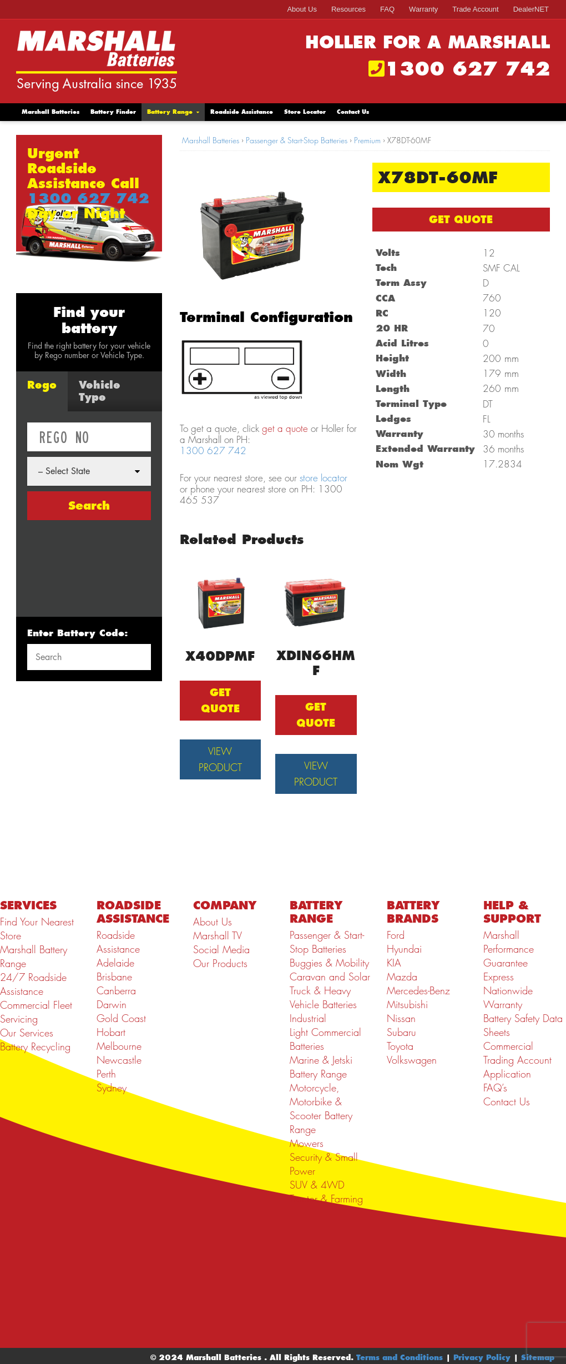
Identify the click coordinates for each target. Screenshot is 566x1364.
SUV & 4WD (317, 1185)
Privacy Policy (482, 1357)
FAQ (387, 9)
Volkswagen (412, 1060)
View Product (220, 759)
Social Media (221, 949)
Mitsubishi (407, 1004)
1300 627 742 (467, 68)
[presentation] (72, 566)
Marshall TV (217, 935)
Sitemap (537, 1357)
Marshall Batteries (50, 111)
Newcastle (119, 1060)
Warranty (423, 9)
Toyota (400, 1046)
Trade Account (475, 9)
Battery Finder (113, 111)
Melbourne (119, 1046)
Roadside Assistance (241, 111)
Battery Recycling (35, 1046)
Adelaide (115, 963)
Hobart (111, 1032)
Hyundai (404, 949)
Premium (367, 140)
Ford (396, 935)
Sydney (112, 1087)
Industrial (308, 1018)
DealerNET (531, 9)
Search (89, 505)
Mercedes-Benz (418, 990)
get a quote (285, 428)
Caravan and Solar (330, 976)
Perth (106, 1074)
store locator (323, 478)
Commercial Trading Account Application (517, 1060)
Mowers (307, 1143)
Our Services (26, 1032)
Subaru (401, 1032)
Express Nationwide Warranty (508, 990)
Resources (348, 9)
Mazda (402, 976)
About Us (301, 9)
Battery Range (170, 111)
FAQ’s (495, 1087)
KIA (394, 963)
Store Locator (305, 111)
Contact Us (353, 111)
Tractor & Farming (326, 1198)
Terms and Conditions (399, 1357)
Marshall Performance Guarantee (508, 949)
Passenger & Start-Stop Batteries (296, 140)
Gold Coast (121, 1018)
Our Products (220, 963)
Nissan (401, 1018)
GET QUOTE (461, 219)
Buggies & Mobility (329, 963)
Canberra (116, 990)
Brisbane (114, 976)
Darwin (112, 1004)
